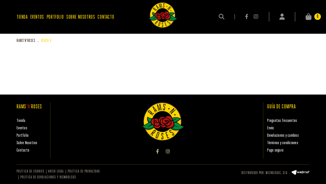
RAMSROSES (26, 41)
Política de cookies (30, 172)
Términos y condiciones (282, 143)
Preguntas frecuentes (282, 120)
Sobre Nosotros (27, 143)
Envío (270, 128)
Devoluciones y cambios (283, 135)
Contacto (23, 150)
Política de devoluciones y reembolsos (48, 177)
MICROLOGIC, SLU (276, 173)
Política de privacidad (84, 172)
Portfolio (23, 135)
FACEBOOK (247, 16)
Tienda (21, 120)
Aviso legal (56, 172)
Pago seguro (275, 150)
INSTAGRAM (256, 16)
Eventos (22, 128)
